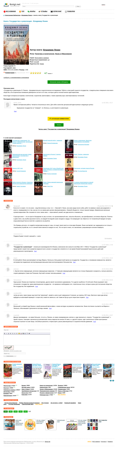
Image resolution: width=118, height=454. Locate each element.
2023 (20, 411)
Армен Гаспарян (21, 186)
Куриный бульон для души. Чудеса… (57, 365)
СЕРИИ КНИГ (57, 11)
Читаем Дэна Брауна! (10, 403)
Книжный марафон (70, 403)
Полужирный (5, 333)
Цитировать (108, 238)
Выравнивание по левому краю (13, 333)
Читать (59, 125)
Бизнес (24, 385)
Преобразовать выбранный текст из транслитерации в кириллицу (27, 333)
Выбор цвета (21, 333)
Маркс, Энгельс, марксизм (81, 154)
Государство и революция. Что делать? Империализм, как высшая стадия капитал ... (22, 142)
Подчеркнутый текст (8, 333)
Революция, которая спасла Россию (84, 168)
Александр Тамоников (37, 367)
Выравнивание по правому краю (17, 333)
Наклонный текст (7, 333)
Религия (60, 385)
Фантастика (7, 385)
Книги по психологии (46, 385)
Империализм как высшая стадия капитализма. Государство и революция (21, 156)
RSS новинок (96, 441)
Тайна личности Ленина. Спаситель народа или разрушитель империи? (22, 183)
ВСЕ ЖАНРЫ (62, 394)
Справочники (62, 389)
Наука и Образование (63, 54)
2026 (5, 411)
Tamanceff (17, 206)
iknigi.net (47, 441)
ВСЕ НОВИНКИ (11, 11)
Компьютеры (44, 387)
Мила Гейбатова (16, 367)
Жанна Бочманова (52, 143)
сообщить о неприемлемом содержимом (16, 77)
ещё (29, 411)
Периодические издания (47, 391)
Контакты (103, 441)
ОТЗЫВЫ (44, 11)
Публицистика (44, 395)
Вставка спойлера (29, 333)
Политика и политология (44, 54)
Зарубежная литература (29, 391)
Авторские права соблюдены (59, 82)
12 (48, 60)
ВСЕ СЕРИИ (39, 404)
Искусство (25, 393)
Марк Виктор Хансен (57, 367)
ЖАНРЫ (32, 11)
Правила (110, 441)
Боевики (6, 393)
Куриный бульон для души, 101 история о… (76, 365)
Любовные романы (9, 390)
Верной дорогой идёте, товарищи (52, 140)
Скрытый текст (23, 333)
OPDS (89, 441)
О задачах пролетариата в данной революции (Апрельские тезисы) (83, 183)
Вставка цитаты (25, 333)
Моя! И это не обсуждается (15, 365)
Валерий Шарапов (96, 365)
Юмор (59, 393)
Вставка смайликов (19, 333)
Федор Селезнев (52, 173)
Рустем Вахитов (82, 171)
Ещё (15, 111)
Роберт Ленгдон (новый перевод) (29, 403)
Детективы (7, 391)
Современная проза (64, 387)
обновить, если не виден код (12, 351)
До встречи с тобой (56, 403)
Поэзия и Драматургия (46, 393)
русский (36, 62)
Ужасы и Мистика (63, 391)
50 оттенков (45, 403)
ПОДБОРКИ (71, 11)
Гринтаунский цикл (27, 404)
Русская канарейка (14, 404)
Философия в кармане (42, 58)
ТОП (22, 11)
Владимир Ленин (51, 50)
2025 (14, 68)
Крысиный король (96, 364)
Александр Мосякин (83, 144)
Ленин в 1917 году (17, 168)
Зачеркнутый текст (10, 333)
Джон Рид (50, 186)
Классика (24, 394)
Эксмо (42, 64)
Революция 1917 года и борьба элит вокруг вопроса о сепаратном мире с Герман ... (53, 170)
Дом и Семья (26, 389)
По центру (15, 333)
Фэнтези (6, 388)
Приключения (8, 395)
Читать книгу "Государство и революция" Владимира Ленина (59, 129)
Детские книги (26, 387)
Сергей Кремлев (21, 171)
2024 (15, 411)
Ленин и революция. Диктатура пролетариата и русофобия (82, 141)
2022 (25, 411)
